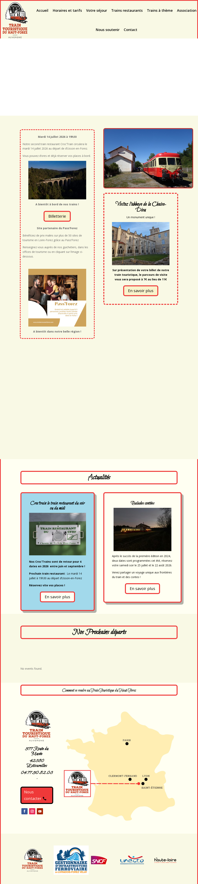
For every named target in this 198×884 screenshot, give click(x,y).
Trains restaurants (127, 10)
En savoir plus (140, 290)
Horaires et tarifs (67, 10)
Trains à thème (160, 10)
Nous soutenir (108, 29)
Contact (130, 29)
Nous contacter (32, 795)
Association (186, 10)
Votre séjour (96, 10)
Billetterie (57, 216)
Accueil (42, 10)
